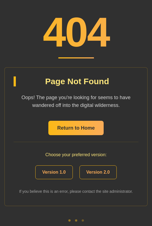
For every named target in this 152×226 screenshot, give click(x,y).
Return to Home (76, 128)
